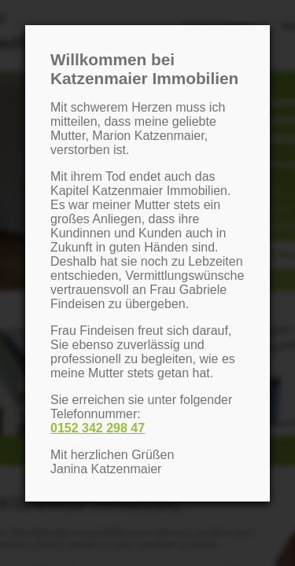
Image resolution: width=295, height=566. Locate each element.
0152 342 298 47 (97, 428)
